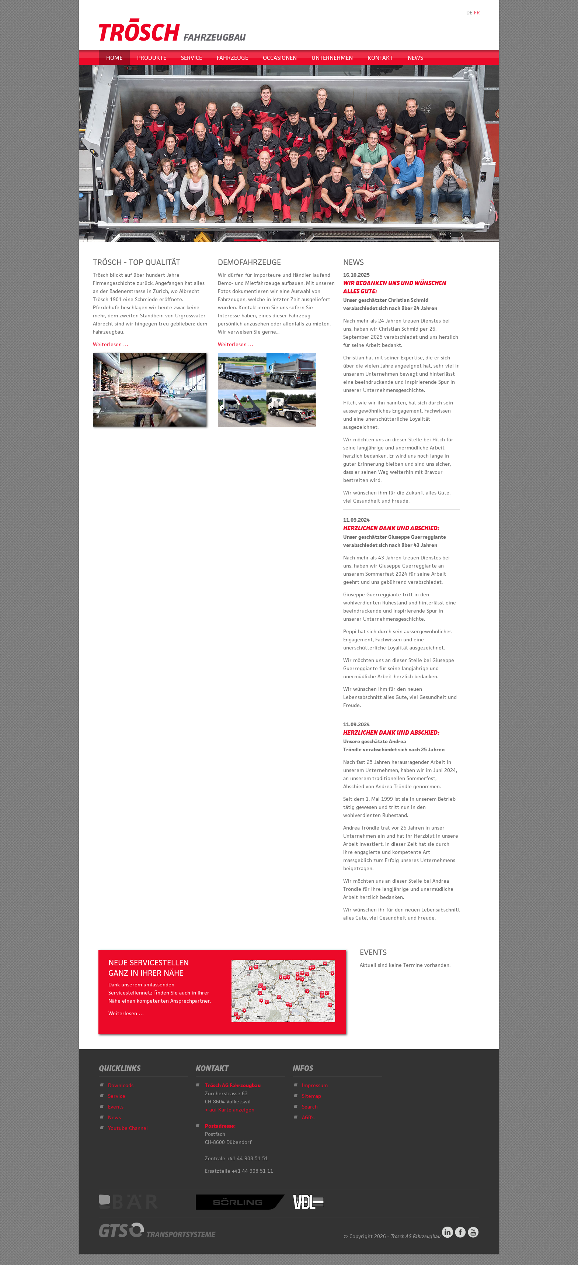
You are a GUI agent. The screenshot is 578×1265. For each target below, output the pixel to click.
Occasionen (280, 58)
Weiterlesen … (110, 344)
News (415, 58)
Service (191, 58)
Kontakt (380, 58)
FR (477, 12)
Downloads (120, 1085)
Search (310, 1106)
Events (115, 1106)
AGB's (308, 1117)
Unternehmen (332, 58)
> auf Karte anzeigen (229, 1109)
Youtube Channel (128, 1128)
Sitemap (311, 1096)
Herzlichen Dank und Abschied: (391, 528)
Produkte (151, 58)
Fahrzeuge (232, 58)
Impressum (315, 1085)
